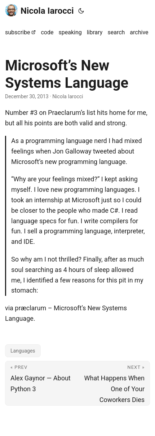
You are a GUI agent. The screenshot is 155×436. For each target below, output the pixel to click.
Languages (22, 351)
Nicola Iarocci (39, 10)
